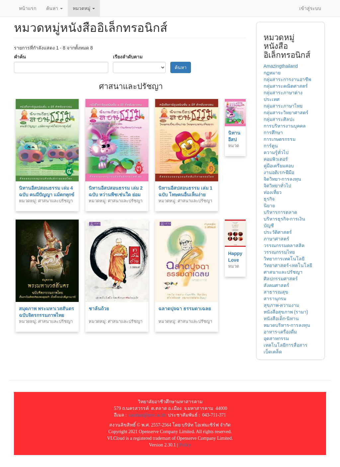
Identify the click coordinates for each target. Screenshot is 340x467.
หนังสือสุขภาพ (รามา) (286, 312)
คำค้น (20, 56)
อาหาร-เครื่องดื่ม (280, 331)
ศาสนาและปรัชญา (283, 272)
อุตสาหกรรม (276, 338)
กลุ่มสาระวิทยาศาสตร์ (286, 112)
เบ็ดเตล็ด (273, 351)
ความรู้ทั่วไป (276, 152)
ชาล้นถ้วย (99, 308)
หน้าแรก (27, 8)
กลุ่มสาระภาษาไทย (283, 106)
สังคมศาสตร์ (276, 285)
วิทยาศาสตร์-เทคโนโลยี (288, 265)
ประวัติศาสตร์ (278, 232)
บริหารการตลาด (280, 212)
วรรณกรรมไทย (279, 252)
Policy (185, 444)
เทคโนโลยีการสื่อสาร (285, 345)
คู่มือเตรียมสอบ (279, 165)
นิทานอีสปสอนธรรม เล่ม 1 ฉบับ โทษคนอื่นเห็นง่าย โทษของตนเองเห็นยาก (185, 194)
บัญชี (269, 225)
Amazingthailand (281, 66)
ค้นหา (54, 8)
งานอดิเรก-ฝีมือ (279, 172)
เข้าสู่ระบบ (310, 8)
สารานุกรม (275, 298)
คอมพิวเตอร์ (276, 159)
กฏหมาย (272, 72)
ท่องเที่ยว (273, 192)
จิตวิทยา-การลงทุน (282, 179)
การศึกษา (273, 132)
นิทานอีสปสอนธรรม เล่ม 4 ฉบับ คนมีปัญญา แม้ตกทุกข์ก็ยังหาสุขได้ (46, 194)
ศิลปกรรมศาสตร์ (281, 278)
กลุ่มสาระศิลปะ (279, 119)
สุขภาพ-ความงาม (281, 305)
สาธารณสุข (276, 292)
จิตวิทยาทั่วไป (277, 185)
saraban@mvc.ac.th (147, 415)
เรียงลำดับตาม (127, 56)
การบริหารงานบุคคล (285, 126)
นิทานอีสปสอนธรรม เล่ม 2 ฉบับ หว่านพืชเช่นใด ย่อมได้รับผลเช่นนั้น (116, 194)
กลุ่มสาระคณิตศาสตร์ (286, 86)
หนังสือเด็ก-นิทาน (281, 318)
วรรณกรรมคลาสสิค (284, 245)
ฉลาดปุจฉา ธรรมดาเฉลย (184, 308)
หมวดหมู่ (84, 8)
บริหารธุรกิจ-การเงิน (284, 219)
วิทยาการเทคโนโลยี (284, 258)
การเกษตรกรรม (280, 139)
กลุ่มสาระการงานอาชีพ (287, 79)
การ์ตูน (271, 145)
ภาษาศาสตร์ (276, 238)
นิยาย (269, 205)
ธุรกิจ (269, 199)
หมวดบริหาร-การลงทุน (287, 325)
